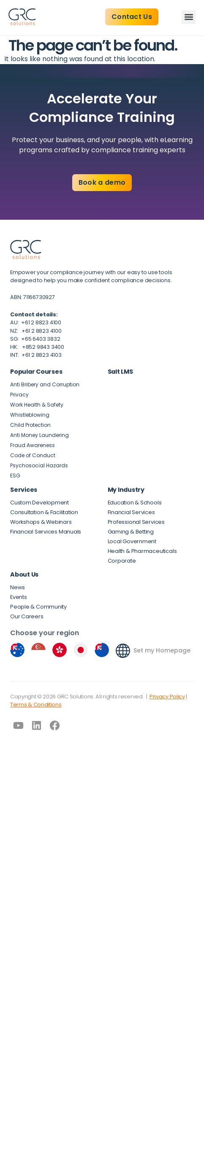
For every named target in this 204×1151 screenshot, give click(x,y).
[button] (189, 17)
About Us (24, 574)
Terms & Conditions (36, 704)
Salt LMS (120, 371)
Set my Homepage (161, 650)
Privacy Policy (167, 696)
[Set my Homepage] (123, 651)
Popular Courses (36, 371)
